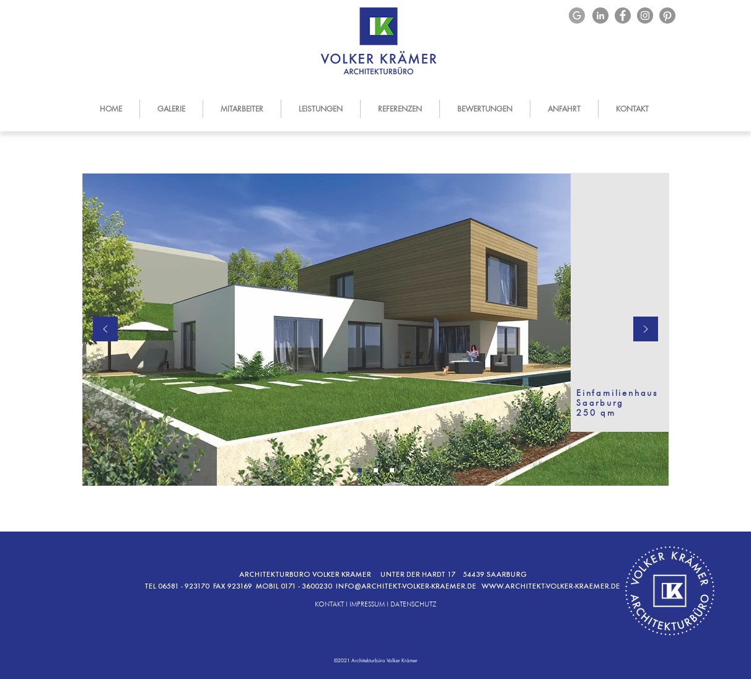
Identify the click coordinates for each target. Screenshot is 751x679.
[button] (320, 109)
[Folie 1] (360, 470)
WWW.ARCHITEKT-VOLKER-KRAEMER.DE (551, 586)
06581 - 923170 (185, 586)
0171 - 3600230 (308, 586)
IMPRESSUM (367, 604)
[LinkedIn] (600, 15)
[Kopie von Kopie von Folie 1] (392, 470)
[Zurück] (105, 330)
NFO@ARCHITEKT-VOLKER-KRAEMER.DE (409, 586)
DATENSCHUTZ (413, 604)
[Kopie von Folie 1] (376, 470)
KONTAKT (329, 604)
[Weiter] (645, 330)
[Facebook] (623, 15)
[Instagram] (645, 15)
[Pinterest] (667, 15)
